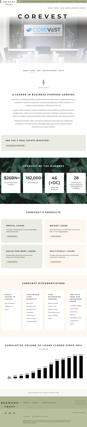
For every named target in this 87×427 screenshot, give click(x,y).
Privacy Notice (26, 416)
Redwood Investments (72, 8)
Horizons (82, 8)
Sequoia (50, 8)
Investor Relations (49, 402)
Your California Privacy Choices (40, 416)
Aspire (62, 8)
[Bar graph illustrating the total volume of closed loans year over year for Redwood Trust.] (43, 367)
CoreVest (56, 8)
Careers (26, 402)
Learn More (11, 236)
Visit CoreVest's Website (15, 145)
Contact (35, 402)
